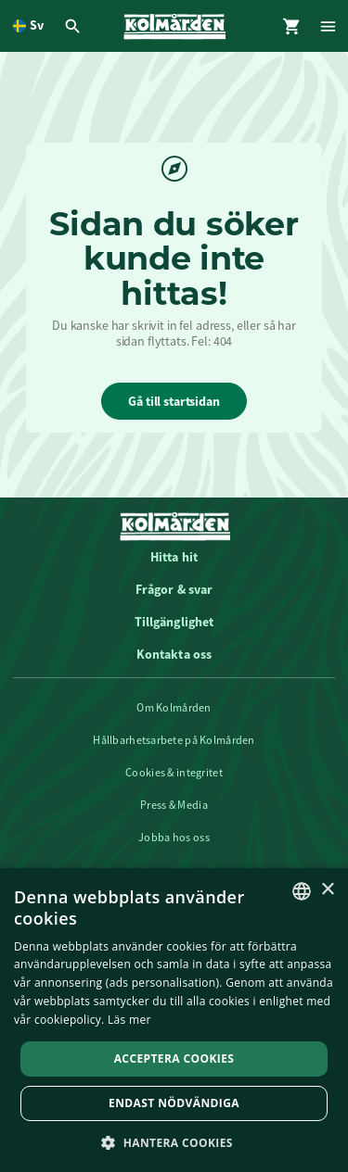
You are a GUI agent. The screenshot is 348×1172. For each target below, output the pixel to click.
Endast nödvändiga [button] (174, 1103)
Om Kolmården (173, 707)
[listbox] (301, 891)
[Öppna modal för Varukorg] (292, 26)
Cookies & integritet (174, 772)
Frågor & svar (174, 589)
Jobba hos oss (174, 837)
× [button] (327, 890)
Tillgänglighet (174, 621)
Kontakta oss (174, 654)
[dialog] (174, 1020)
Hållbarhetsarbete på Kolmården (173, 740)
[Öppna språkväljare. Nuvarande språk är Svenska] (28, 26)
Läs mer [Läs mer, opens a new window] (129, 1019)
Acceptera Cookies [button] (174, 1058)
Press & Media (174, 805)
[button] (174, 1142)
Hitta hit (174, 556)
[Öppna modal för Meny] (329, 26)
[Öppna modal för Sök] (75, 26)
